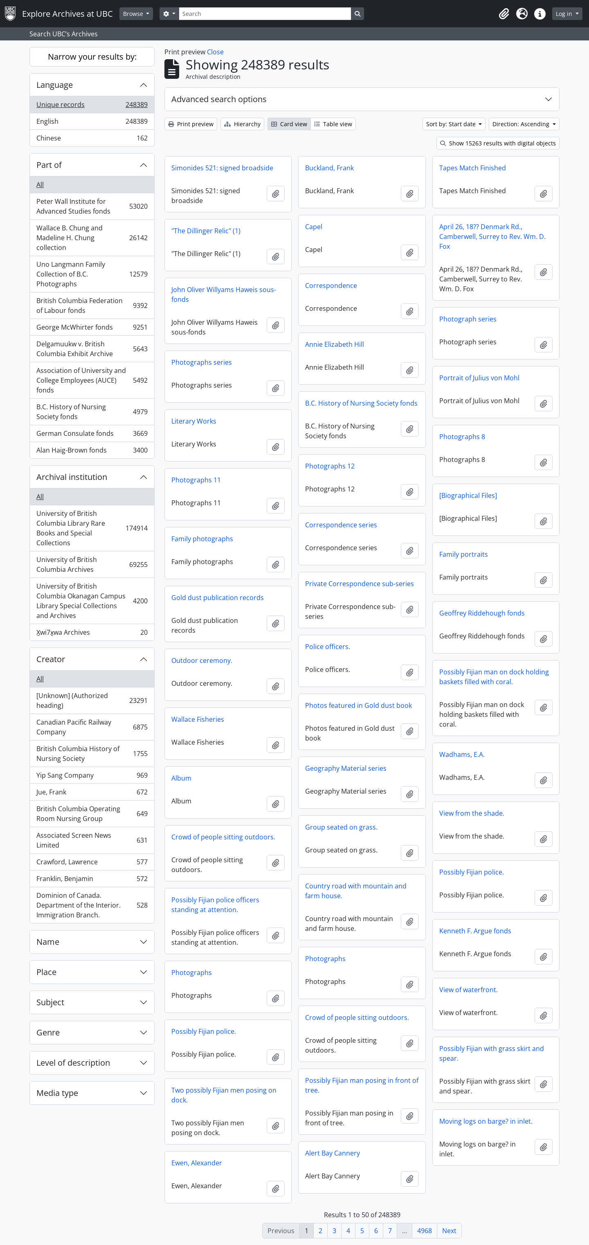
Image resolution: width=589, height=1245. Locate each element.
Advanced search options (219, 99)
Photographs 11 (196, 479)
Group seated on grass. (341, 827)
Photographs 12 (330, 466)
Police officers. (327, 646)
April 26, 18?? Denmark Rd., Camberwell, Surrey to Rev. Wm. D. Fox (492, 236)
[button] (504, 14)
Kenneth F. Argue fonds (475, 930)
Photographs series (201, 362)
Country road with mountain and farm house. (356, 890)
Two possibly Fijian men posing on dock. (224, 1095)
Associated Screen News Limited (92, 840)
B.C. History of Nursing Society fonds (92, 411)
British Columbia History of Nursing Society (92, 753)
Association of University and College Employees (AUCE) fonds (92, 380)
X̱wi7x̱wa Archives (92, 633)
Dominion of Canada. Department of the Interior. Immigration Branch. (92, 905)
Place (46, 971)
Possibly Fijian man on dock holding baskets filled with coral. (494, 676)
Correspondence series (341, 524)
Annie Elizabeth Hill (334, 344)
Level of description (73, 1062)
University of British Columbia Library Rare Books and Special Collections (92, 528)
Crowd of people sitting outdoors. (223, 836)
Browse (134, 14)
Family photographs (202, 538)
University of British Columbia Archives (92, 564)
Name (47, 941)
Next (449, 1230)
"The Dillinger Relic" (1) (206, 230)
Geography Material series (346, 768)
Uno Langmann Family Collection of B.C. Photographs (92, 274)
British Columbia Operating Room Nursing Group (92, 813)
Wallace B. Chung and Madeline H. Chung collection (92, 237)
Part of (49, 164)
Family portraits (463, 554)
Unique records (92, 106)
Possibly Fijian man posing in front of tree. (361, 1085)
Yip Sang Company (92, 777)
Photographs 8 (462, 436)
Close (215, 51)
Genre (48, 1032)
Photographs (325, 958)
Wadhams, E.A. (462, 754)
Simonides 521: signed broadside (222, 167)
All (40, 184)
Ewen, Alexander (196, 1162)
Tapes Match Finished (472, 167)
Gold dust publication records (217, 597)
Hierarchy (242, 124)
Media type (57, 1092)
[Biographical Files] (468, 495)
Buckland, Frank (329, 167)
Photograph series (468, 319)
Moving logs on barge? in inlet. (486, 1121)
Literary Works (193, 421)
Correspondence (331, 285)
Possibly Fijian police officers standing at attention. (215, 904)
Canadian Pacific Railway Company (92, 727)
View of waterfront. (468, 989)
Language (54, 84)
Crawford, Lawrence (92, 863)
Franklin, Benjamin (92, 880)
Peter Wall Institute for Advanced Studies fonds (92, 206)
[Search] (265, 13)
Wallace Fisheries (197, 719)
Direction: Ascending (521, 124)
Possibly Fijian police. (471, 872)
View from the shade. (471, 813)
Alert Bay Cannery (332, 1153)
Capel (313, 226)
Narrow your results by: (92, 56)
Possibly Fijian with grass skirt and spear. (491, 1053)
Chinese (92, 139)
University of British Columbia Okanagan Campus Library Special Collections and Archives (92, 601)
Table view (333, 124)
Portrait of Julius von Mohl (479, 377)
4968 (424, 1230)
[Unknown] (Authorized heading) (92, 700)
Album (181, 778)
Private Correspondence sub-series (359, 583)
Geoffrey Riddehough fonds (482, 613)
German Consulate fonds (92, 435)
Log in (565, 14)
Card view (289, 124)
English (92, 123)
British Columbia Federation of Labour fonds (92, 305)
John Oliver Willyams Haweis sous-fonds (223, 294)
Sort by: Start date (451, 124)
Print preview (191, 124)
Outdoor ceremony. (201, 660)
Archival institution (71, 476)
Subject (50, 1002)
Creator (50, 659)
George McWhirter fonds (92, 329)
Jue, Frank (92, 794)
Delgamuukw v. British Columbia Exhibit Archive (92, 348)
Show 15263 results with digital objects (498, 143)
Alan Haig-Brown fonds (92, 451)
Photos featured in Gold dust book (358, 705)
